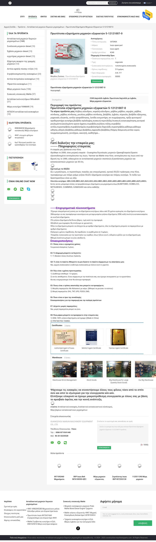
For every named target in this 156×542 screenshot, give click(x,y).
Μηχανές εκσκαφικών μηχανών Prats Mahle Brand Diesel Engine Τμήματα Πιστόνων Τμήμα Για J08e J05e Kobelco (80, 507)
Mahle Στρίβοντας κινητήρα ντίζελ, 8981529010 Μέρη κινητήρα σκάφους (42, 523)
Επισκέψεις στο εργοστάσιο (80, 17)
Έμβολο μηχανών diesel (17, 51)
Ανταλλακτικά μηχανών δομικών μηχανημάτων (45, 27)
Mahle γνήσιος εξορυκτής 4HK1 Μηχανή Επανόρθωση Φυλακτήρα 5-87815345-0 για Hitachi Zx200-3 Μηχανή (80, 514)
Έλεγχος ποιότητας (104, 17)
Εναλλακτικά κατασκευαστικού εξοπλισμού (95, 407)
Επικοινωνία (97, 81)
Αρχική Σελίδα (9, 27)
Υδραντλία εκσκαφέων (17, 84)
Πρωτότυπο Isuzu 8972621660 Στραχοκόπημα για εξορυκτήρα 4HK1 (42, 516)
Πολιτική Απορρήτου (18, 538)
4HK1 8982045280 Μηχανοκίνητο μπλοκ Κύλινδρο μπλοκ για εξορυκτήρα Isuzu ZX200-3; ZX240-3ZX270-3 (44, 510)
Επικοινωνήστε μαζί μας (128, 17)
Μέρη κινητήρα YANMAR (18, 107)
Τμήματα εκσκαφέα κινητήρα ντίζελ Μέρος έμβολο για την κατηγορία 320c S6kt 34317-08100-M (79, 521)
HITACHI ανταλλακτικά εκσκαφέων (23, 112)
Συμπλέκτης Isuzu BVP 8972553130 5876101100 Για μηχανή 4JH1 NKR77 (119, 478)
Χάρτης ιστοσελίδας (12, 520)
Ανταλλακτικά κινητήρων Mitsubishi (23, 99)
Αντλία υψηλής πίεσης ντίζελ (20, 69)
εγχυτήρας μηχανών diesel (19, 56)
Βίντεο (44, 17)
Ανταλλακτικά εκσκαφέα (67, 407)
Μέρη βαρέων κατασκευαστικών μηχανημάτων (69, 410)
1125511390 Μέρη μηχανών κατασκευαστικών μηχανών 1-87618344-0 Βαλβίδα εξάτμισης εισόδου (139, 478)
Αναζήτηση (112, 3)
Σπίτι (22, 17)
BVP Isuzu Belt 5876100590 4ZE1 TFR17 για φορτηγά (79, 478)
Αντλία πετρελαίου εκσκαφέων (21, 79)
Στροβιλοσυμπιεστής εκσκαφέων (22, 74)
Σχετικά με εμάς (57, 17)
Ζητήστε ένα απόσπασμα (131, 3)
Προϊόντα (32, 17)
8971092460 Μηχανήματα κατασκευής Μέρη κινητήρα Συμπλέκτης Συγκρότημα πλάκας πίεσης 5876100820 (59, 478)
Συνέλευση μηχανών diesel (19, 46)
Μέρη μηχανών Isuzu (16, 89)
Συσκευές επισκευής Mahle (19, 94)
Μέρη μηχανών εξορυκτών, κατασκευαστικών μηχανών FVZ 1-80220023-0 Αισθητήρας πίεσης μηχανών (99, 478)
